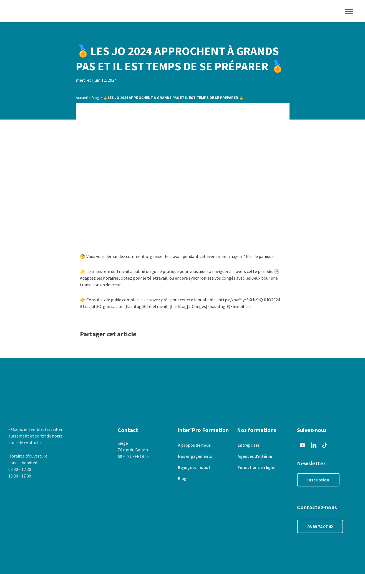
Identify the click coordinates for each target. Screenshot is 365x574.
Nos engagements (195, 456)
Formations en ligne (256, 467)
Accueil (82, 97)
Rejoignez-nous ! (193, 467)
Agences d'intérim (254, 456)
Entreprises (248, 445)
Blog (95, 97)
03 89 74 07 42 (320, 526)
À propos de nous (194, 445)
